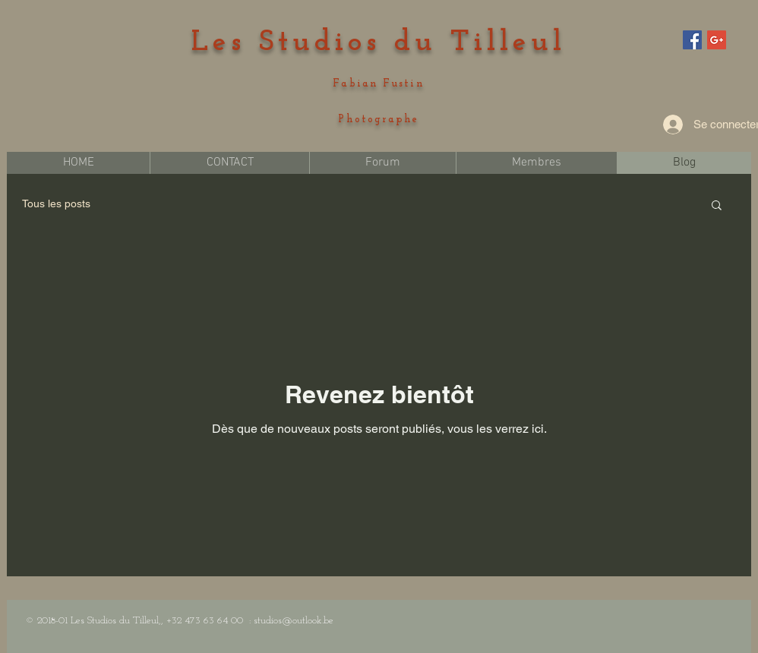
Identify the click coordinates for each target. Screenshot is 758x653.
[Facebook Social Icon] (692, 39)
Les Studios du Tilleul (378, 42)
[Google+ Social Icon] (716, 39)
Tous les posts (56, 203)
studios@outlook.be (293, 620)
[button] (716, 206)
